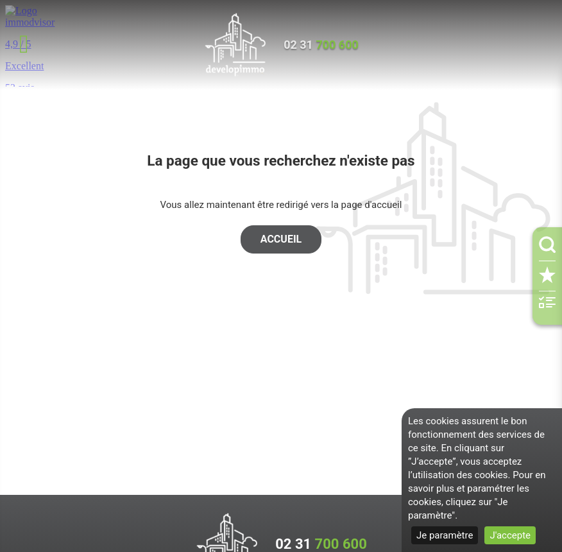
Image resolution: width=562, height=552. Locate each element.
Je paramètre (444, 535)
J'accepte (510, 535)
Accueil (281, 239)
